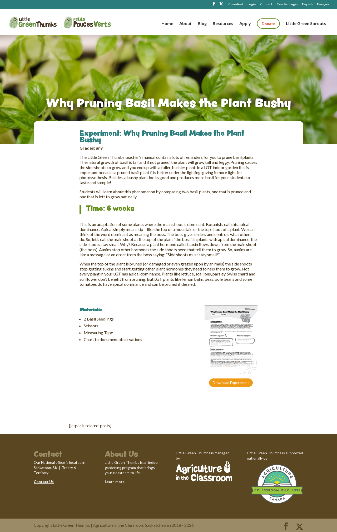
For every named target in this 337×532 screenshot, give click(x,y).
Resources (223, 24)
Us (51, 481)
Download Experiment (231, 382)
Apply (245, 24)
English (307, 4)
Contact (266, 4)
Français (323, 4)
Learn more (115, 481)
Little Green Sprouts (306, 24)
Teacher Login (287, 4)
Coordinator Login (242, 4)
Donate (268, 23)
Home (167, 24)
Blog (202, 24)
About (185, 24)
